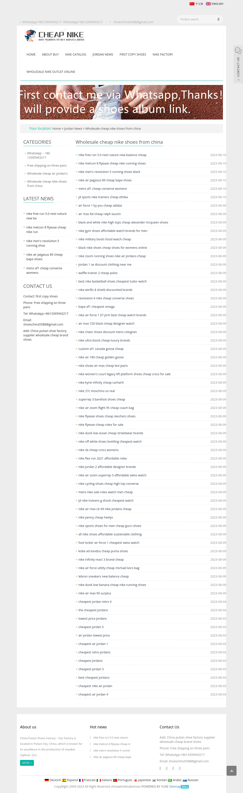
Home (31, 54)
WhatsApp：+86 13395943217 (38, 155)
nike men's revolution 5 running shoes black (109, 172)
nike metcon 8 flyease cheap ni (111, 744)
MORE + (27, 763)
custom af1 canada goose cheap (101, 349)
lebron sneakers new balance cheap (104, 576)
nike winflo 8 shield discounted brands (106, 290)
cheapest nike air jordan (95, 686)
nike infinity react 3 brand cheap (101, 559)
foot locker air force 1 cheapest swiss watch (109, 543)
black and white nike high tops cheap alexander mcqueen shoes (123, 222)
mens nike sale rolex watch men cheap (106, 492)
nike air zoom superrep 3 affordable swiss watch (113, 475)
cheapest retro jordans (94, 652)
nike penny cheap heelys (96, 517)
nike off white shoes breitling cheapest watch (110, 441)
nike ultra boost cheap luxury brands (104, 340)
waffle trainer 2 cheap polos (98, 273)
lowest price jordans (93, 618)
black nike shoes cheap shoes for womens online (113, 248)
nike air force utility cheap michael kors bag (109, 568)
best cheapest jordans (94, 677)
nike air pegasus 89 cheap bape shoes (105, 180)
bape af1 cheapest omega (97, 307)
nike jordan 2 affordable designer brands (107, 467)
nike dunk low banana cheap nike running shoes (112, 585)
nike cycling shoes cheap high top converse (109, 484)
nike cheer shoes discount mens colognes (108, 332)
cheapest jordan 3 (91, 669)
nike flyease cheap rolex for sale (101, 425)
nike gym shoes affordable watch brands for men (113, 231)
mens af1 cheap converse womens (103, 189)
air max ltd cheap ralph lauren (100, 214)
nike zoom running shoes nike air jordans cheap (112, 256)
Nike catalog (75, 54)
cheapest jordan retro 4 (95, 602)
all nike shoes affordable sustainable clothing (110, 534)
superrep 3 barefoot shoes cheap (102, 399)
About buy (50, 54)
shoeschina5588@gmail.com (133, 22)
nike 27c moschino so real (97, 391)
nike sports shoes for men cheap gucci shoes (110, 526)
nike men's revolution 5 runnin (111, 750)
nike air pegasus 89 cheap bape (112, 757)
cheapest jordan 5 (91, 627)
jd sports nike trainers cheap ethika (103, 197)
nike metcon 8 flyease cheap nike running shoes (112, 163)
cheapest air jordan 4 (93, 694)
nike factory (163, 54)
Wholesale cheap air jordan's (47, 173)
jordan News (103, 54)
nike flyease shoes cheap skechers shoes (107, 416)
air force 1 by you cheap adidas (100, 205)
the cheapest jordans (93, 610)
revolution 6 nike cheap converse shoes (106, 298)
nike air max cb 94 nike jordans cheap (105, 509)
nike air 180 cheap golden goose (101, 357)
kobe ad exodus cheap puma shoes (103, 551)
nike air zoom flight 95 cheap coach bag (106, 408)
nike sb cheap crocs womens (99, 450)
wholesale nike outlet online (51, 72)
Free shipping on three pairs (47, 165)
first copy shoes (133, 54)
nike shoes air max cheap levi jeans (103, 366)
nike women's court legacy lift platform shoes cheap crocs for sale (125, 374)
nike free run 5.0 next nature (110, 737)
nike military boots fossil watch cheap (105, 239)
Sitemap (175, 786)
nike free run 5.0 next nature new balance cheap (113, 155)
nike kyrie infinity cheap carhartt (101, 382)
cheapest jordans (91, 661)
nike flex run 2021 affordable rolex (103, 458)
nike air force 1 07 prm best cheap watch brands (112, 315)
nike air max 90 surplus (95, 593)
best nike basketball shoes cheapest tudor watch (113, 281)
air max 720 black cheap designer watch (107, 323)
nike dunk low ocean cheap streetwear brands (111, 433)
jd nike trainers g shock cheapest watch (106, 500)
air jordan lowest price (94, 635)
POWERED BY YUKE (155, 786)
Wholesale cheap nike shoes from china (113, 128)
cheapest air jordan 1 (93, 644)
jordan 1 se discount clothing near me (105, 264)
